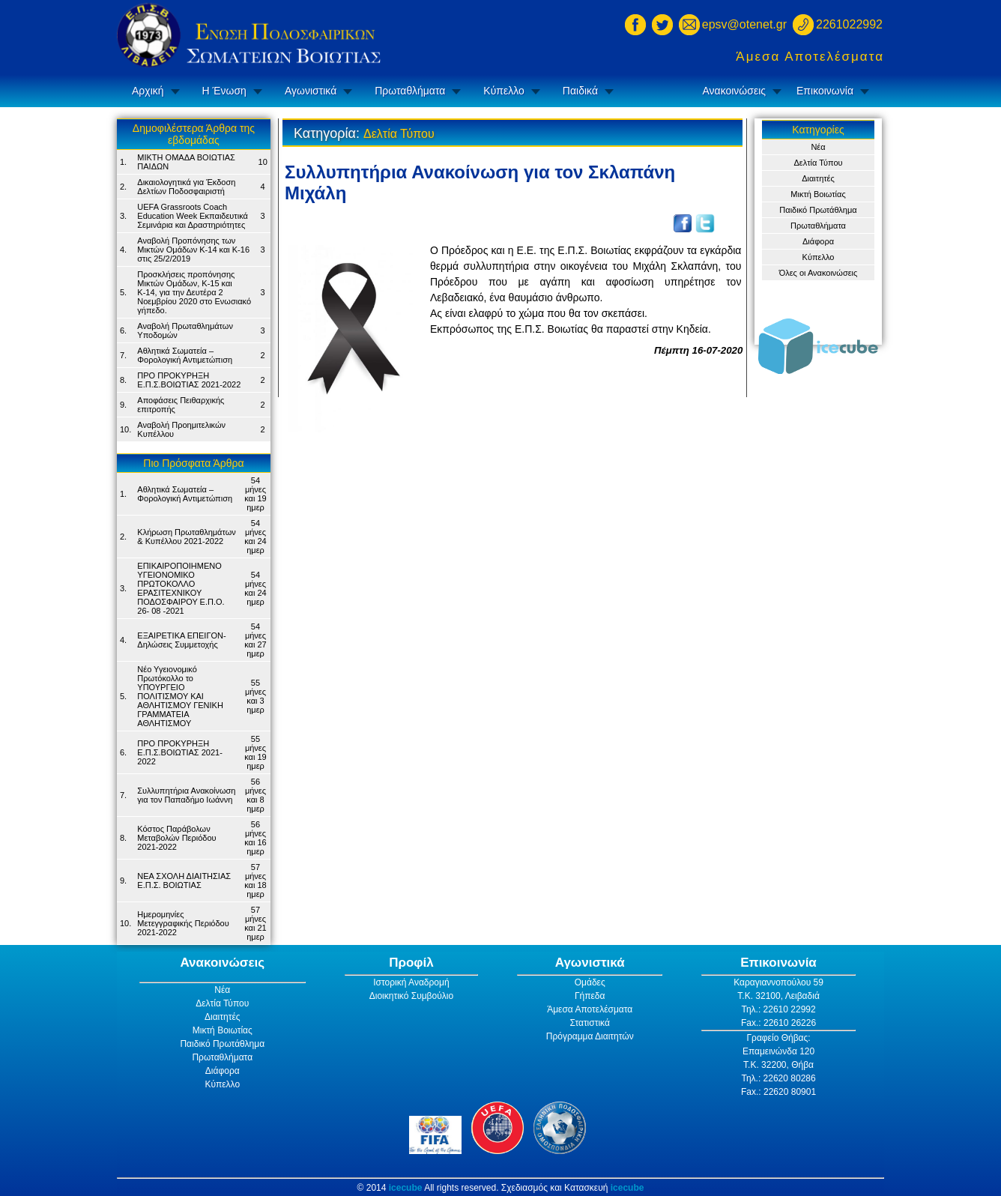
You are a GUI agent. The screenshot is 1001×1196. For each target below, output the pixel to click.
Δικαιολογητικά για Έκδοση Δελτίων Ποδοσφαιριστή (186, 187)
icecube (406, 1188)
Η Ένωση (224, 91)
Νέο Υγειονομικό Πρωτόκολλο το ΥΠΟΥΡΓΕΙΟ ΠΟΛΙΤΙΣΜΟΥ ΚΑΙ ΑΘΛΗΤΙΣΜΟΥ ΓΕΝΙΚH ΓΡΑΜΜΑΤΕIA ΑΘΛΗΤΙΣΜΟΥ (180, 696)
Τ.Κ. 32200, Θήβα (778, 1065)
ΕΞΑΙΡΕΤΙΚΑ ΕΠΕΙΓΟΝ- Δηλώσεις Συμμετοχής (181, 640)
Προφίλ (411, 962)
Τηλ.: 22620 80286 (778, 1078)
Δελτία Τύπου (817, 162)
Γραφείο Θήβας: (778, 1038)
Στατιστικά (590, 1023)
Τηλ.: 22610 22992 (778, 1009)
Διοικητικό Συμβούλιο (411, 996)
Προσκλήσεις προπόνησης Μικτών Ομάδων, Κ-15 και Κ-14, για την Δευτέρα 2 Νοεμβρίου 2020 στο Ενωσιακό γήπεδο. (194, 292)
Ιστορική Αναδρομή (411, 982)
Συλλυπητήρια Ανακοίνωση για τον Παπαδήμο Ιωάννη (186, 795)
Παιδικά (580, 91)
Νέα (818, 146)
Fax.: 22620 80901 (778, 1092)
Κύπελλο (503, 91)
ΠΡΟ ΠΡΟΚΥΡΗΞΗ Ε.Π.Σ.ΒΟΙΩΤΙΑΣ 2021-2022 (189, 380)
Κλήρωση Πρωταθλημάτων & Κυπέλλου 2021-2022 (186, 537)
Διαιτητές (818, 178)
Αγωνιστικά (310, 91)
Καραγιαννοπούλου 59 (778, 982)
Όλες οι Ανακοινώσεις (818, 272)
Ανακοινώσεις (734, 91)
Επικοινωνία (824, 91)
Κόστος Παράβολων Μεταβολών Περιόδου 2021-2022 (176, 837)
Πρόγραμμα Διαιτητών (590, 1036)
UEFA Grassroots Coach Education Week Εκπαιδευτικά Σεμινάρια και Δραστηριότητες (192, 215)
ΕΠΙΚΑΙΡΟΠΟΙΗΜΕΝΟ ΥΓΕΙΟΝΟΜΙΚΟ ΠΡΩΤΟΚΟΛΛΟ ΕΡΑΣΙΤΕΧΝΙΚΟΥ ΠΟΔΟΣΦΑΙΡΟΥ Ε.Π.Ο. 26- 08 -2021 (180, 588)
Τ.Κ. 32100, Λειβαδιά (778, 996)
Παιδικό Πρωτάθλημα (817, 209)
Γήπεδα (590, 996)
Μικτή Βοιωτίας (817, 194)
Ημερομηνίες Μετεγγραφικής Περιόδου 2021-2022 (183, 923)
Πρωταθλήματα (410, 91)
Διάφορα (818, 241)
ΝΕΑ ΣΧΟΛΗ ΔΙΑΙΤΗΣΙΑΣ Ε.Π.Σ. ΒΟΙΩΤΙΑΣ (184, 881)
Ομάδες (590, 982)
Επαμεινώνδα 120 (778, 1051)
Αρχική (148, 91)
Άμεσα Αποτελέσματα (810, 56)
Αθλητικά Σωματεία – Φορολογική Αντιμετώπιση (184, 355)
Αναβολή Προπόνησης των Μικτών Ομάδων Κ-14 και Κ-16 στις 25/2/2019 (193, 249)
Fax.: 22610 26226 (778, 1023)
